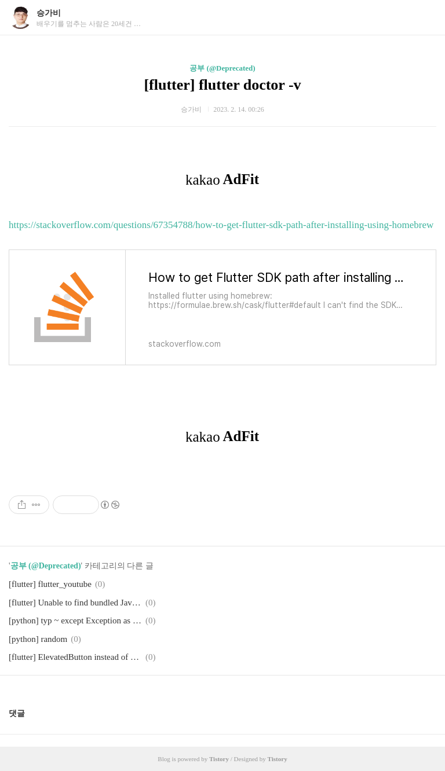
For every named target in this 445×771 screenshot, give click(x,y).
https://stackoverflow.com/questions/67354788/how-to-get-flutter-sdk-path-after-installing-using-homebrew (221, 224)
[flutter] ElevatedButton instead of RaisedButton (75, 657)
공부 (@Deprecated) (222, 68)
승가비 (49, 13)
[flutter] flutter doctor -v (222, 84)
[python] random (38, 639)
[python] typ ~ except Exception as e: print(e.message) (75, 620)
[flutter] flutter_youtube (50, 584)
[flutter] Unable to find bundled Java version (75, 602)
